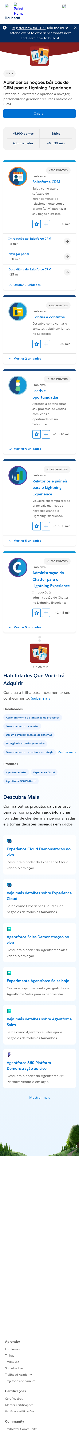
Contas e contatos (48, 317)
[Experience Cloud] (44, 772)
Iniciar (39, 113)
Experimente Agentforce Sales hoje (38, 980)
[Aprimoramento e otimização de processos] (33, 717)
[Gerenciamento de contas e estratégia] (30, 752)
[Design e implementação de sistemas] (29, 734)
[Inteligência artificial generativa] (25, 743)
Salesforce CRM (46, 181)
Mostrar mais (67, 752)
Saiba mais (40, 698)
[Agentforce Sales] (16, 772)
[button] (39, 285)
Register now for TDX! (29, 28)
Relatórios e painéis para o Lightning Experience (49, 487)
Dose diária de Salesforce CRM (29, 269)
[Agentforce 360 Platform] (21, 781)
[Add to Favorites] (36, 224)
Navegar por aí (18, 254)
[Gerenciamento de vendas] (22, 726)
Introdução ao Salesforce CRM (29, 238)
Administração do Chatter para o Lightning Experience (51, 579)
